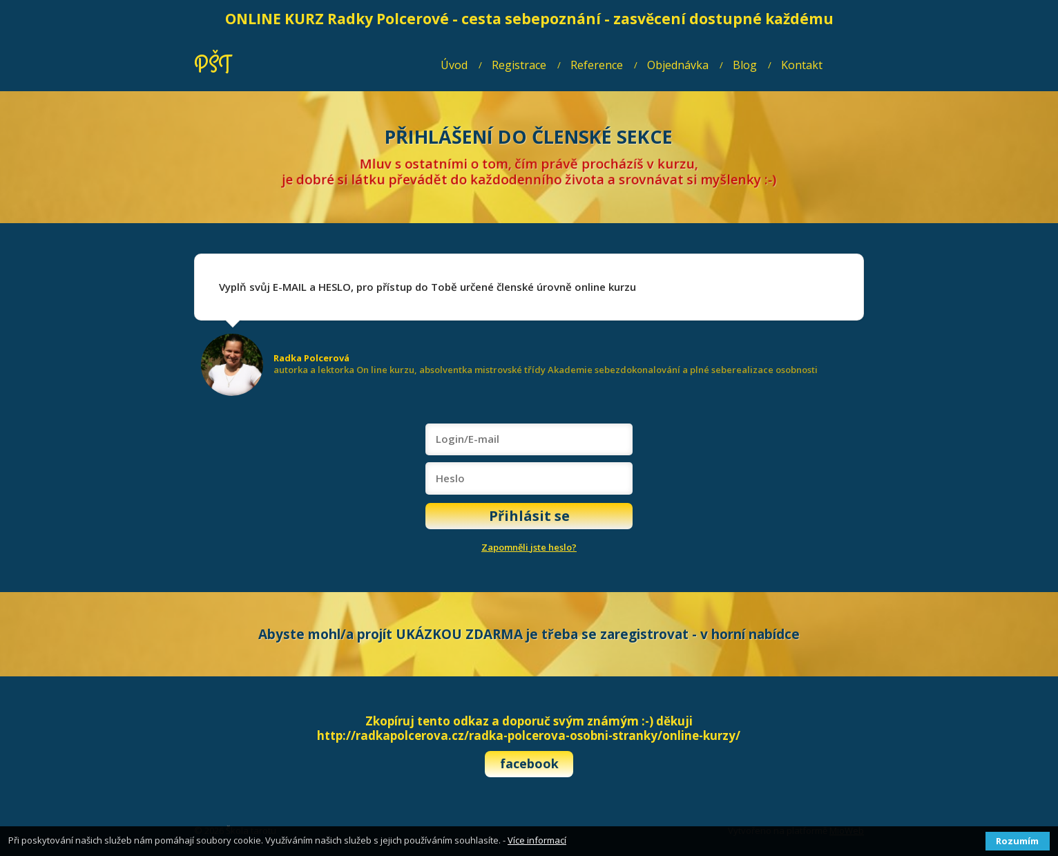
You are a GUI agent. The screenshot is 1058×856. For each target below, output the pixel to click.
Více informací (537, 840)
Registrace (519, 65)
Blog (745, 65)
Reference (596, 65)
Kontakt (802, 65)
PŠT (212, 65)
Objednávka (678, 65)
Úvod (454, 65)
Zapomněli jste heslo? (529, 547)
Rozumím (1017, 841)
